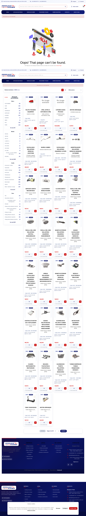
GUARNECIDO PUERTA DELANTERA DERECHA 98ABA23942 (61, 368)
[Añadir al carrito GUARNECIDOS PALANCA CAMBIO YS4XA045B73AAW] (65, 345)
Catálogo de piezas (18, 12)
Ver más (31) (12, 127)
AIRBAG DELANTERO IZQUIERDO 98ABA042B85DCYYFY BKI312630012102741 (46, 277)
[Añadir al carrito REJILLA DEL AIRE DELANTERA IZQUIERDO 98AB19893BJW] (50, 254)
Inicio (7, 12)
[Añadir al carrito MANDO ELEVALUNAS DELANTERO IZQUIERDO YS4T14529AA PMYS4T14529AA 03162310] (35, 301)
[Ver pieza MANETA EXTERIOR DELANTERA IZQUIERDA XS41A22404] (59, 254)
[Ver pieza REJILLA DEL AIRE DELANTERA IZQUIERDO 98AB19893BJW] (44, 254)
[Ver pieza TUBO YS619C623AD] (29, 422)
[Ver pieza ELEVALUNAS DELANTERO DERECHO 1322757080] (29, 169)
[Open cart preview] (83, 6)
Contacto (67, 12)
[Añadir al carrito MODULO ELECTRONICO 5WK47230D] (80, 301)
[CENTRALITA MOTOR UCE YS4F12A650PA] (31, 312)
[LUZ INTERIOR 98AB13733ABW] (45, 180)
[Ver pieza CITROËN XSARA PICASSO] (60, 128)
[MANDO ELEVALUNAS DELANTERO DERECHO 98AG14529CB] (75, 221)
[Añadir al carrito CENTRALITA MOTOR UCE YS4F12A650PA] (35, 345)
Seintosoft (59, 470)
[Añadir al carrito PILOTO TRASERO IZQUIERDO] (35, 128)
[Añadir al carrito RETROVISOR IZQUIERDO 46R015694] (80, 345)
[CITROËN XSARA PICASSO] (60, 101)
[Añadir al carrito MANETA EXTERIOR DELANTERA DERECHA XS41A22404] (65, 301)
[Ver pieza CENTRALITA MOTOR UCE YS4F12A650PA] (29, 345)
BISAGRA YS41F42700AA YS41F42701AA (45, 366)
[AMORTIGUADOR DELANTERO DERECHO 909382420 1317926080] (75, 138)
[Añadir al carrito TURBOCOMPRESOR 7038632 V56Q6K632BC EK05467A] (80, 388)
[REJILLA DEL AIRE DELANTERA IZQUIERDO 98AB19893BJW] (45, 221)
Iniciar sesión (58, 452)
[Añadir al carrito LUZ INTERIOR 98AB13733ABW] (50, 211)
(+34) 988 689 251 (43, 1)
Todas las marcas (29, 456)
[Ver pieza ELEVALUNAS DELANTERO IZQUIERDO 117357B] (59, 169)
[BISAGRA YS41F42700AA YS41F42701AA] (45, 355)
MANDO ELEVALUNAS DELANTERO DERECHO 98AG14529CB (75, 234)
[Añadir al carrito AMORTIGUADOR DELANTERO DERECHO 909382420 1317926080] (80, 169)
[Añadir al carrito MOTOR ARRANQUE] (80, 128)
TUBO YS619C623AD (30, 407)
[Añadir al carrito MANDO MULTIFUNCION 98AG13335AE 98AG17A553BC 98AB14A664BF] (50, 345)
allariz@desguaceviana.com (74, 455)
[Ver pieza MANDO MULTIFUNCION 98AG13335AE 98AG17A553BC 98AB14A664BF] (44, 345)
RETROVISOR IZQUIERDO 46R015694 (75, 322)
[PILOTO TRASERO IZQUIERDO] (31, 101)
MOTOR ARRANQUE (75, 110)
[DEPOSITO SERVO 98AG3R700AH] (31, 180)
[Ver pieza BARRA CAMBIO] (44, 169)
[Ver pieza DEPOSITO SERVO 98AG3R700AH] (29, 211)
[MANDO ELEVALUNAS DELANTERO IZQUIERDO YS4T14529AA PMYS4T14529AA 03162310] (31, 265)
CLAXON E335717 (60, 188)
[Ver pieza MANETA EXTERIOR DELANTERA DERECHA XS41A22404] (59, 301)
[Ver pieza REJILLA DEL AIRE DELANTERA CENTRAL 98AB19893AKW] (74, 211)
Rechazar (58, 508)
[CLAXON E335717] (60, 180)
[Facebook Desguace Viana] (81, 1)
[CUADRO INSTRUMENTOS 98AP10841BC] (31, 355)
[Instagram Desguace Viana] (73, 1)
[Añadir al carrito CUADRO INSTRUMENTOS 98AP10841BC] (35, 388)
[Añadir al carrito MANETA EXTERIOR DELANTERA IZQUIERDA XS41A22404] (65, 254)
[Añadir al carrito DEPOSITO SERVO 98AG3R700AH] (35, 211)
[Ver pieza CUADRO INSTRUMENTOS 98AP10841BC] (29, 388)
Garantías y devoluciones (43, 452)
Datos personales (56, 489)
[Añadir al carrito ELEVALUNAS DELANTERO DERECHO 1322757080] (35, 169)
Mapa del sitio (29, 458)
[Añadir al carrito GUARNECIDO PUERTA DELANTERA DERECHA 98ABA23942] (65, 388)
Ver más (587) (13, 222)
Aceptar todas (73, 508)
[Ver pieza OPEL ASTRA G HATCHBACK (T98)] (45, 128)
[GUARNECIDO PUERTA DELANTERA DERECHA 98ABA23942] (60, 355)
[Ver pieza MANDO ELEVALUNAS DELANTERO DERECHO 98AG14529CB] (74, 254)
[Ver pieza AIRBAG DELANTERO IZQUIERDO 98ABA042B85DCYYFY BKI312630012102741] (44, 301)
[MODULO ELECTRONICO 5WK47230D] (75, 265)
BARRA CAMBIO (45, 147)
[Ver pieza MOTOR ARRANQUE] (74, 128)
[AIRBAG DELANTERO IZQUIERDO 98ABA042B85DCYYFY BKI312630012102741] (45, 265)
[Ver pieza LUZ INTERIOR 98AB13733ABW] (44, 211)
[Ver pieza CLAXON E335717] (59, 211)
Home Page (58, 65)
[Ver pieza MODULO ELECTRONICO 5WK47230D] (74, 301)
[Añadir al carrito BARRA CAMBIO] (50, 169)
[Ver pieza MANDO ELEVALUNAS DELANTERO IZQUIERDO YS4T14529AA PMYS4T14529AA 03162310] (29, 301)
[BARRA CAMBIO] (45, 138)
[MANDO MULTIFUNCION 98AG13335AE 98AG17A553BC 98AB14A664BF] (45, 312)
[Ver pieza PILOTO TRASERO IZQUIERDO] (29, 128)
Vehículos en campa (29, 448)
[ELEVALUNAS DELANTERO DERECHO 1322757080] (31, 138)
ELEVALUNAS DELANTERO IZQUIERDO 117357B (60, 149)
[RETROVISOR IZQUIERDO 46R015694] (75, 312)
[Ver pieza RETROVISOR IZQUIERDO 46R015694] (74, 345)
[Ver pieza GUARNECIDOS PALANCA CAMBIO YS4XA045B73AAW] (59, 345)
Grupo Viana (77, 12)
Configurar (65, 508)
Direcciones (58, 450)
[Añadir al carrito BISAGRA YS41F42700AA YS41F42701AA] (50, 388)
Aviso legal (40, 489)
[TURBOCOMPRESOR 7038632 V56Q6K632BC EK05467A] (75, 355)
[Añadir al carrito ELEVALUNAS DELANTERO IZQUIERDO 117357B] (65, 169)
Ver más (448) (13, 159)
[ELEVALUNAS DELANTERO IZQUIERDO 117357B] (60, 138)
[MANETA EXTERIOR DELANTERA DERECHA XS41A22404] (60, 265)
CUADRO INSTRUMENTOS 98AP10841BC (30, 366)
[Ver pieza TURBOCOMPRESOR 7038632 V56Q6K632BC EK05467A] (74, 388)
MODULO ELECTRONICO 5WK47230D (75, 275)
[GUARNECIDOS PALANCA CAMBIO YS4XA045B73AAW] (60, 312)
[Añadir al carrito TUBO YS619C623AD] (35, 422)
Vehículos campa (31, 12)
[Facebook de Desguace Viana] (68, 464)
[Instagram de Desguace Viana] (71, 464)
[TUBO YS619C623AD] (31, 398)
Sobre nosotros (57, 12)
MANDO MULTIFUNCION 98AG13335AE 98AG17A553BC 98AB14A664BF (45, 324)
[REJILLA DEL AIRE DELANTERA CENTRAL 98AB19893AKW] (75, 180)
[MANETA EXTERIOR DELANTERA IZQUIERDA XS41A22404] (60, 221)
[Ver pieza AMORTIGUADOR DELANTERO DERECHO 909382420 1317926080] (74, 169)
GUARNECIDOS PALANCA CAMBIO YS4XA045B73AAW (60, 322)
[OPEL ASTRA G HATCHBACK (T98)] (45, 101)
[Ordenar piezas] (74, 90)
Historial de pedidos (58, 448)
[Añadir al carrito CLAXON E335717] (65, 211)
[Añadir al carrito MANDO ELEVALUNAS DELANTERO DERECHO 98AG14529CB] (80, 254)
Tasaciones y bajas (43, 12)
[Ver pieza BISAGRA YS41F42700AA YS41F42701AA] (44, 388)
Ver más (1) (12, 189)
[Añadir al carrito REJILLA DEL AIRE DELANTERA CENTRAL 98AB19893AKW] (80, 211)
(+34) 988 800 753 (35, 1)
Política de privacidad (44, 448)
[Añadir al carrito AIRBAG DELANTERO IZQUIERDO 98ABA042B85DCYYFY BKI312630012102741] (50, 301)
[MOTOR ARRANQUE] (75, 101)
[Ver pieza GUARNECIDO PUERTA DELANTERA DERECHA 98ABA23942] (59, 388)
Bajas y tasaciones (29, 450)
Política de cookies (43, 450)
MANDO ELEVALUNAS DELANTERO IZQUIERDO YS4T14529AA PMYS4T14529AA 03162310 (30, 279)
